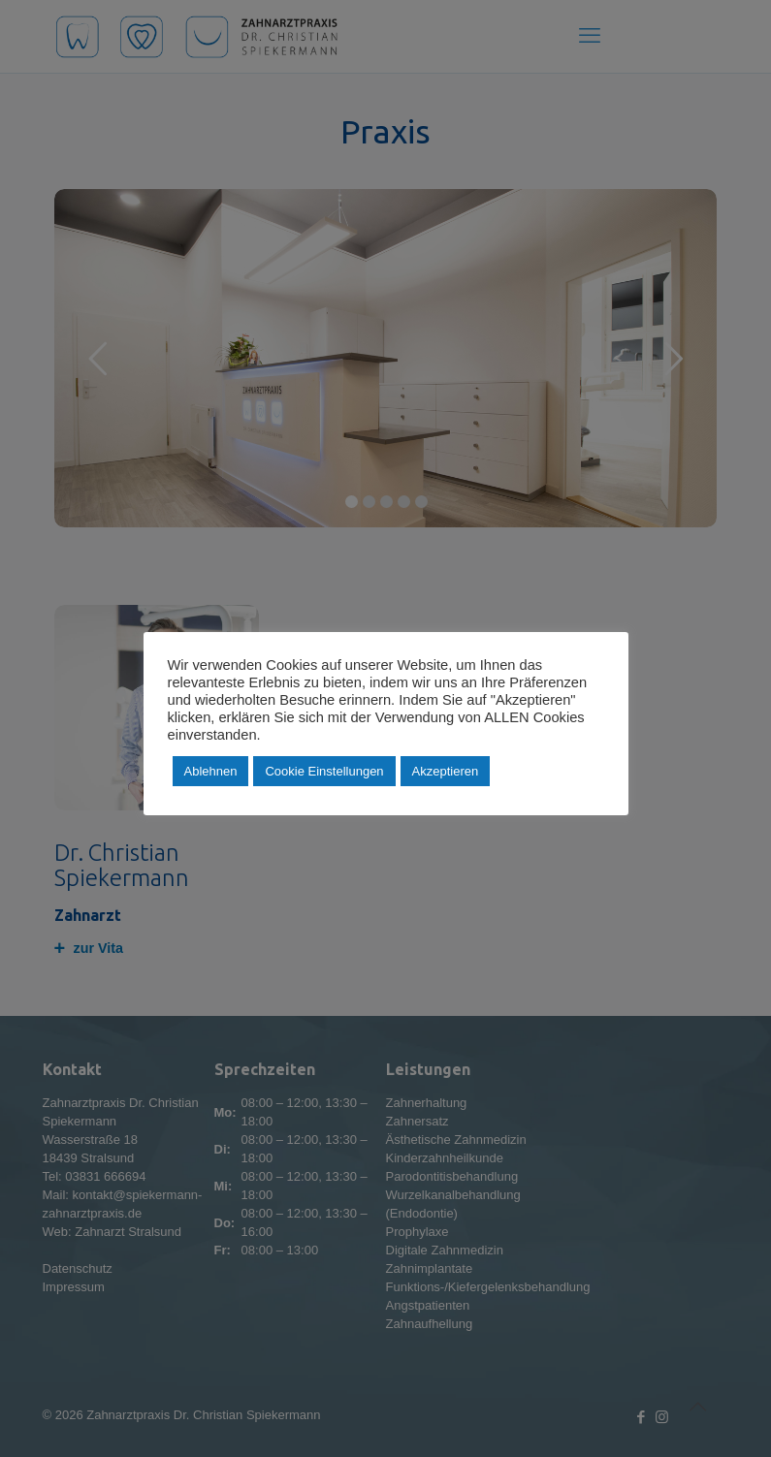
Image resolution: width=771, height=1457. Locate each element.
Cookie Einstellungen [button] (324, 771)
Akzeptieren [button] (445, 771)
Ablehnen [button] (211, 771)
